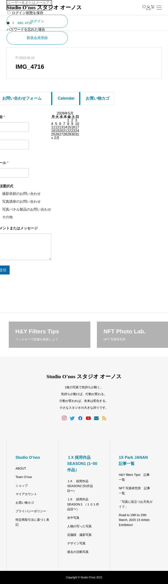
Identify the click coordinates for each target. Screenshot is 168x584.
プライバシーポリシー (31, 511)
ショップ (22, 485)
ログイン (37, 21)
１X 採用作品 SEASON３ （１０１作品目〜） (83, 504)
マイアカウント (26, 494)
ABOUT (21, 468)
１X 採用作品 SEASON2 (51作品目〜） (80, 486)
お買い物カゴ (25, 502)
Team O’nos (24, 477)
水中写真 (73, 517)
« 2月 (55, 138)
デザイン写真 (76, 543)
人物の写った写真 (79, 526)
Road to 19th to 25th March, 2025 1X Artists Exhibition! (134, 520)
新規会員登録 (37, 38)
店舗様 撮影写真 (79, 535)
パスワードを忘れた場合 (26, 29)
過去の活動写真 (78, 552)
